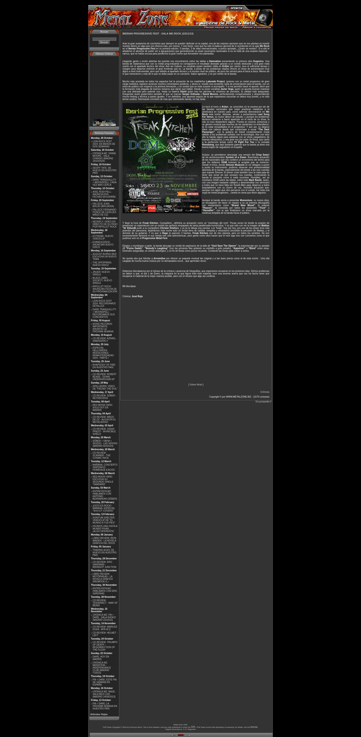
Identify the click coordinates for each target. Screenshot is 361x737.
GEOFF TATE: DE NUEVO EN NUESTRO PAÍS (104, 170)
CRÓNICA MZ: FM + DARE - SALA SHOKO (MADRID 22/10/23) (104, 617)
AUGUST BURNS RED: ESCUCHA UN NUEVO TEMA (105, 256)
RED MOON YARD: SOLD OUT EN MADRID (103, 407)
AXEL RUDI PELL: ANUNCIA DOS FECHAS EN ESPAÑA (104, 194)
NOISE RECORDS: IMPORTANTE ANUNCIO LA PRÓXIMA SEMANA (103, 328)
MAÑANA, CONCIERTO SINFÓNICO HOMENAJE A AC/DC (105, 467)
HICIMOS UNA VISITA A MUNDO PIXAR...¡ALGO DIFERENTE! (105, 528)
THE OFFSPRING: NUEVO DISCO (102, 263)
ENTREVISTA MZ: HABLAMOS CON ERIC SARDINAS (105, 591)
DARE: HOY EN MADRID (101, 657)
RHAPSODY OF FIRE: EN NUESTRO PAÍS (104, 366)
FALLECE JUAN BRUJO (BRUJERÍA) (103, 205)
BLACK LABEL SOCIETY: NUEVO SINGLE (102, 280)
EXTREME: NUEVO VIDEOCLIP (103, 237)
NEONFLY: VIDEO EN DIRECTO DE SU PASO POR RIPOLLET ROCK (105, 224)
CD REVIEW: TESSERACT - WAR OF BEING (105, 603)
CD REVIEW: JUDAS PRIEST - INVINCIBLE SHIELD (104, 431)
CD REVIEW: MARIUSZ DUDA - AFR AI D (105, 628)
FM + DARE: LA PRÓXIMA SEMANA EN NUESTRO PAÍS (105, 706)
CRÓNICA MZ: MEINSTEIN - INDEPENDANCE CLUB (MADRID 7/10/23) (102, 667)
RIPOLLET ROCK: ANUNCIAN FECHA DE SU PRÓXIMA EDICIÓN (105, 289)
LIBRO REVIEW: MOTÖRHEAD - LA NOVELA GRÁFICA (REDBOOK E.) (103, 578)
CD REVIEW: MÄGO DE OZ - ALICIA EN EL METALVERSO (104, 419)
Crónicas (264, 392)
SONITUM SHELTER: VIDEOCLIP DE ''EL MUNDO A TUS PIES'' (104, 520)
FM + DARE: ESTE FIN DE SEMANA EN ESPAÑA (104, 682)
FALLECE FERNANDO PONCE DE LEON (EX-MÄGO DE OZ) (105, 212)
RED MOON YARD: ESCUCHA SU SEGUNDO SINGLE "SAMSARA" (103, 480)
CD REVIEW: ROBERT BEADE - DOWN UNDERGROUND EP (104, 377)
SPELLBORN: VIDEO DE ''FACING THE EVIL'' (105, 387)
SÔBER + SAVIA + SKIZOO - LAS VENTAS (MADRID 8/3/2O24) (105, 443)
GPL (193, 727)
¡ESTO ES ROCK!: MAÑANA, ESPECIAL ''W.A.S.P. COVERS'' (104, 508)
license (254, 727)
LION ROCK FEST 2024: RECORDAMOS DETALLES (104, 303)
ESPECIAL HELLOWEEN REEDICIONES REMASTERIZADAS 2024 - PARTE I (103, 353)
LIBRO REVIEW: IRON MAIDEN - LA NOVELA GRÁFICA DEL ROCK (104, 540)
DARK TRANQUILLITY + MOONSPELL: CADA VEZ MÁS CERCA (104, 182)
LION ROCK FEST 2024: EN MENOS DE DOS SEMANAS (104, 144)
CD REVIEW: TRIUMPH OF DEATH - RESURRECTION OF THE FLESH (105, 646)
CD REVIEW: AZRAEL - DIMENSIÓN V (105, 339)
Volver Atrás (196, 384)
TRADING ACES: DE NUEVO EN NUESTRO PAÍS (104, 552)
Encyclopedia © (264, 401)
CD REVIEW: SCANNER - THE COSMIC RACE (102, 455)
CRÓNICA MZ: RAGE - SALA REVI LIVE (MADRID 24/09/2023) (104, 694)
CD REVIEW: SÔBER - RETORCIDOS (104, 396)
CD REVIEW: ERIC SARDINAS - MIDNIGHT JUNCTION (104, 564)
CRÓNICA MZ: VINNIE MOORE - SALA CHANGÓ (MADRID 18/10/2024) (104, 157)
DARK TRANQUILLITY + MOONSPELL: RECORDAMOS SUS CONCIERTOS (104, 313)
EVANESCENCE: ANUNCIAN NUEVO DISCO (103, 244)
